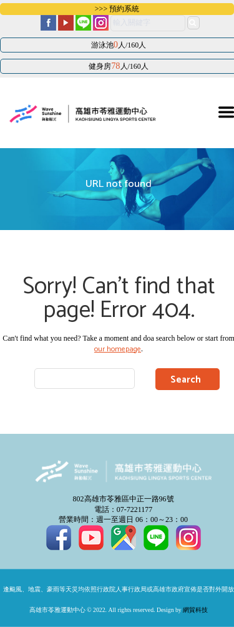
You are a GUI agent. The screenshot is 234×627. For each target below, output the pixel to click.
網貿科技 (195, 610)
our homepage (117, 349)
